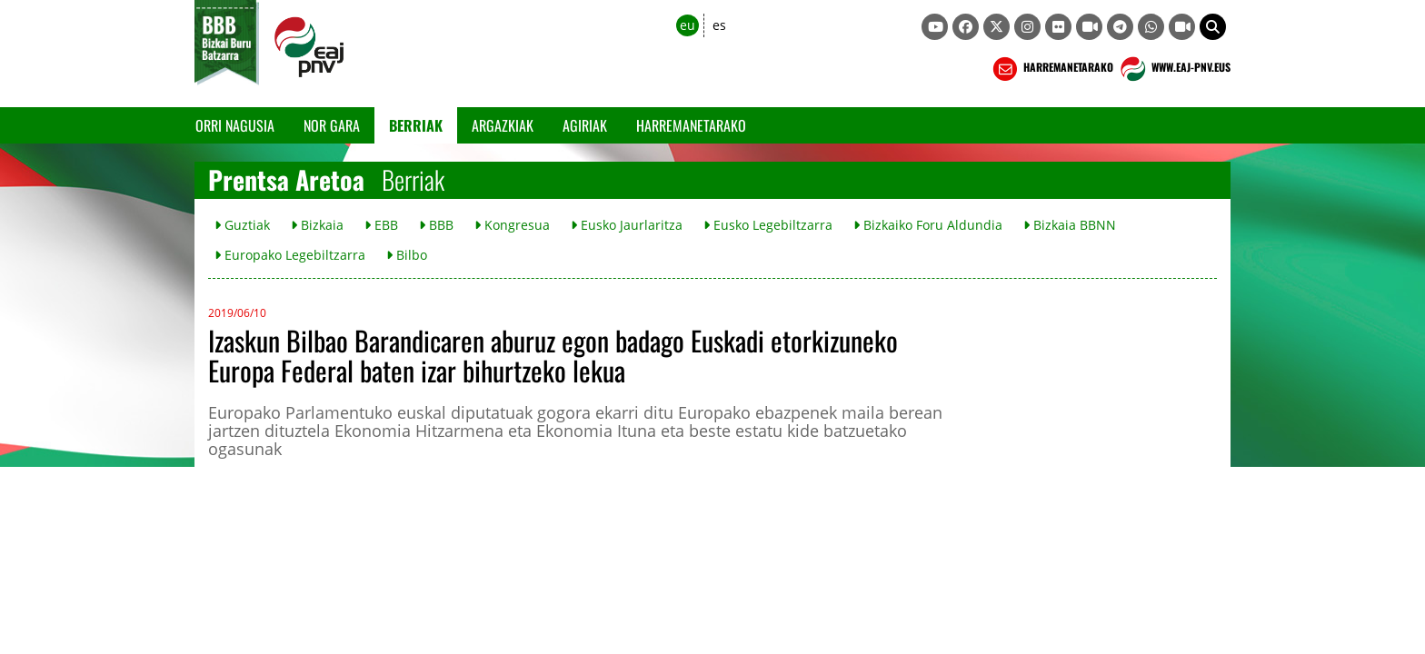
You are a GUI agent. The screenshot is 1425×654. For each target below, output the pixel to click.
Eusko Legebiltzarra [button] (767, 224)
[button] (1213, 27)
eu (687, 25)
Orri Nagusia (234, 125)
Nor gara (332, 125)
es (719, 25)
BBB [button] (436, 224)
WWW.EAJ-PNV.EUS (1174, 69)
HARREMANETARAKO (1051, 69)
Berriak (416, 125)
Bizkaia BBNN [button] (1069, 224)
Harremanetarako (691, 125)
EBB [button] (381, 224)
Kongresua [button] (512, 224)
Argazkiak (502, 125)
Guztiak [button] (242, 224)
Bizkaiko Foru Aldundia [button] (927, 224)
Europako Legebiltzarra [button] (289, 254)
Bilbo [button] (406, 254)
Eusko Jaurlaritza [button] (627, 224)
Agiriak (585, 125)
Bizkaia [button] (317, 224)
